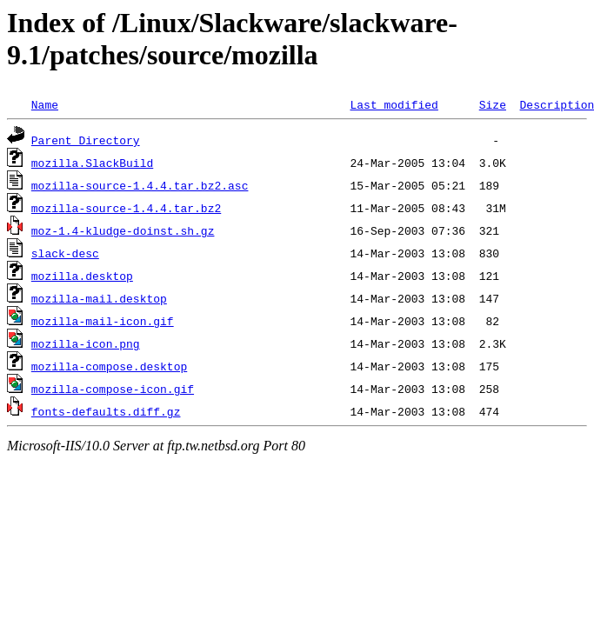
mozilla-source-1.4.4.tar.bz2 (126, 208)
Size (492, 104)
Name (44, 104)
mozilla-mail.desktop (99, 298)
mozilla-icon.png (85, 343)
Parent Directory (85, 140)
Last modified (393, 104)
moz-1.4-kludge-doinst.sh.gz (123, 230)
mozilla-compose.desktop (109, 366)
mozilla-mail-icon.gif (102, 321)
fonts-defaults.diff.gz (106, 411)
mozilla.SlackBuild (92, 162)
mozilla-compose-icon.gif (112, 388)
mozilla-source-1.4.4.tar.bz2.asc (140, 185)
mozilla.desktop (82, 275)
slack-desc (65, 253)
